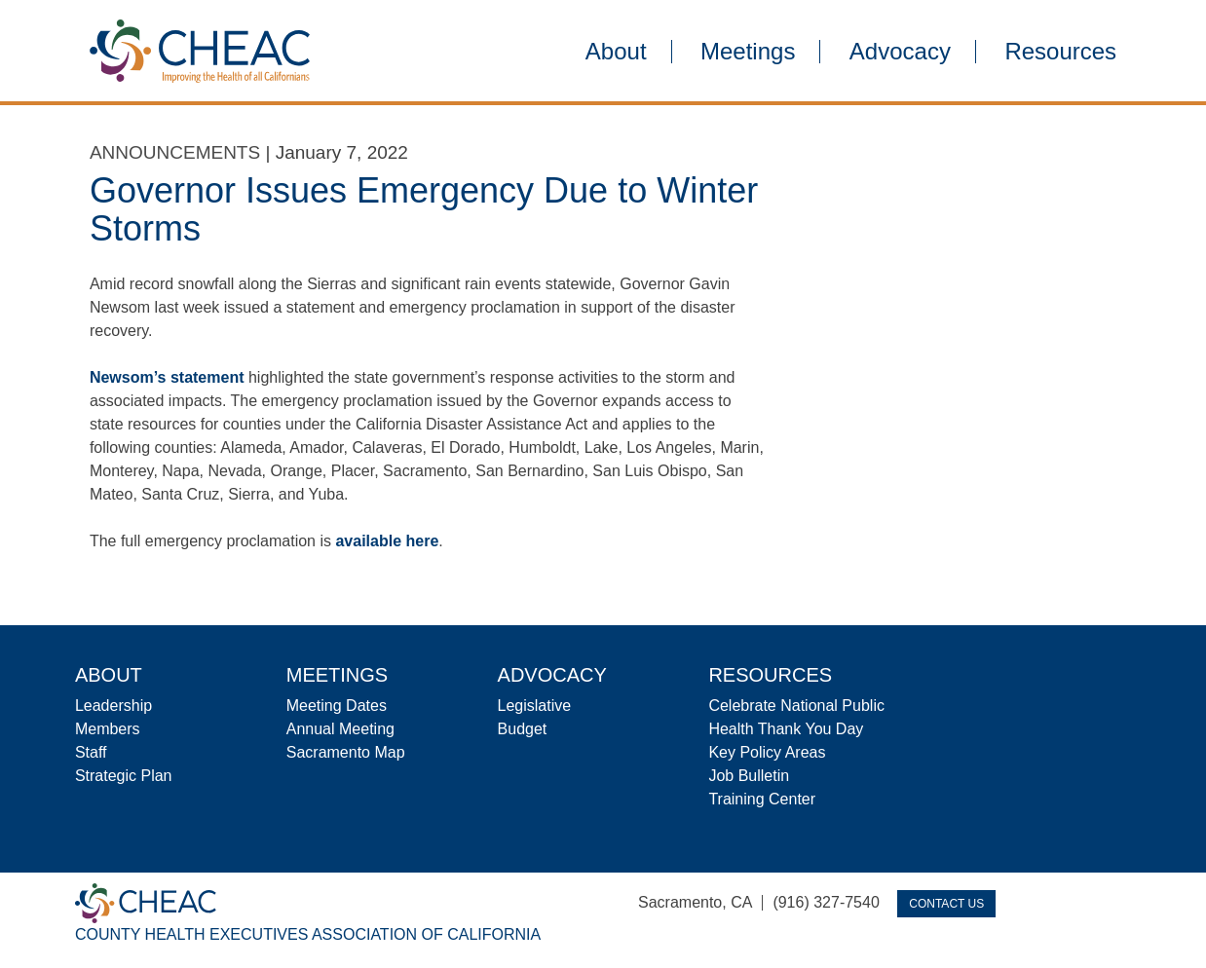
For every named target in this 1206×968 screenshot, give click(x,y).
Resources (1060, 51)
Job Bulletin (748, 775)
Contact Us (946, 904)
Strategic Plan (123, 775)
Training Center (761, 799)
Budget (522, 729)
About (616, 51)
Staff (91, 752)
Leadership (113, 705)
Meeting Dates (336, 705)
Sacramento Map (345, 752)
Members (107, 729)
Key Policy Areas (766, 752)
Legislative (535, 705)
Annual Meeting (340, 729)
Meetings (747, 51)
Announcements (175, 152)
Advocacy (900, 51)
